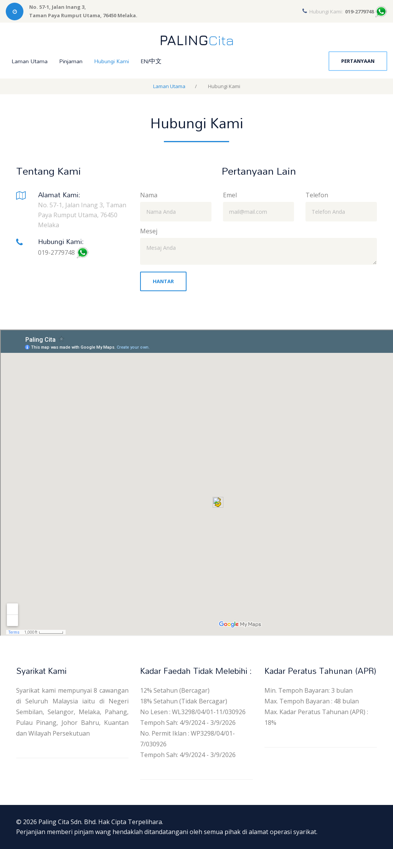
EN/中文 (151, 61)
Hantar (163, 281)
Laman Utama (30, 61)
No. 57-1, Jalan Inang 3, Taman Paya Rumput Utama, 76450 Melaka (82, 215)
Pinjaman (71, 61)
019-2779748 (56, 252)
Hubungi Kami (111, 61)
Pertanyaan (358, 60)
